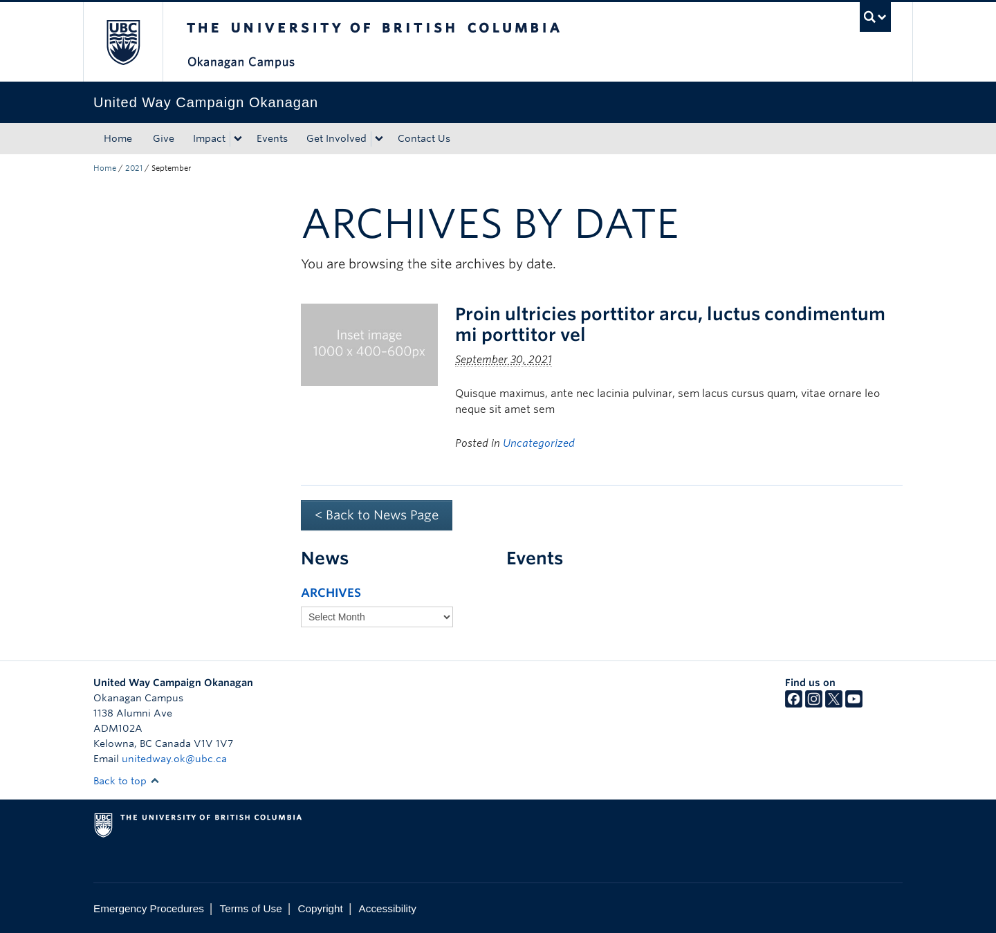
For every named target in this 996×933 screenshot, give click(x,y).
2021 (133, 168)
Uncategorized (539, 443)
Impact (209, 138)
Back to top (126, 780)
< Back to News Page (377, 515)
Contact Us (424, 138)
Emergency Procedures (148, 908)
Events (272, 138)
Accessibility (387, 908)
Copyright (319, 908)
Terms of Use (251, 908)
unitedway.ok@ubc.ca (174, 758)
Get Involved (336, 138)
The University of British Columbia (123, 42)
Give (163, 138)
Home (118, 138)
